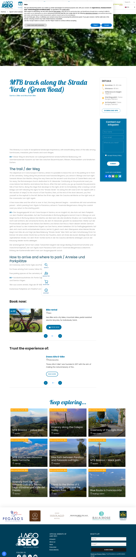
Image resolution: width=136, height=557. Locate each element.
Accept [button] (106, 25)
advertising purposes (91, 13)
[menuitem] (130, 7)
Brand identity (54, 550)
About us (52, 542)
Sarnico (13, 95)
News (51, 544)
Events (20, 7)
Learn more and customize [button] (35, 25)
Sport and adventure (18, 12)
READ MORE (52, 374)
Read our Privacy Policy (98, 554)
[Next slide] (60, 336)
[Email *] (108, 544)
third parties (57, 11)
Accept (114, 155)
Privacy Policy (117, 155)
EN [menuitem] (128, 7)
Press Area (52, 547)
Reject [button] (96, 25)
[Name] (108, 539)
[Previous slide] (46, 336)
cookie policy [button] (65, 9)
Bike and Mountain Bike (26, 95)
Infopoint (52, 539)
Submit (113, 164)
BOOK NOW (54, 327)
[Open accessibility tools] (4, 554)
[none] (130, 7)
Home (3, 12)
